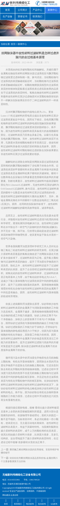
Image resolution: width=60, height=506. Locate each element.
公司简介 (22, 9)
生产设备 (7, 16)
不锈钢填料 (41, 490)
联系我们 (37, 16)
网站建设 (6, 494)
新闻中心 (52, 9)
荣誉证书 (22, 16)
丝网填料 (30, 490)
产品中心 (37, 9)
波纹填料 (21, 490)
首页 (7, 9)
